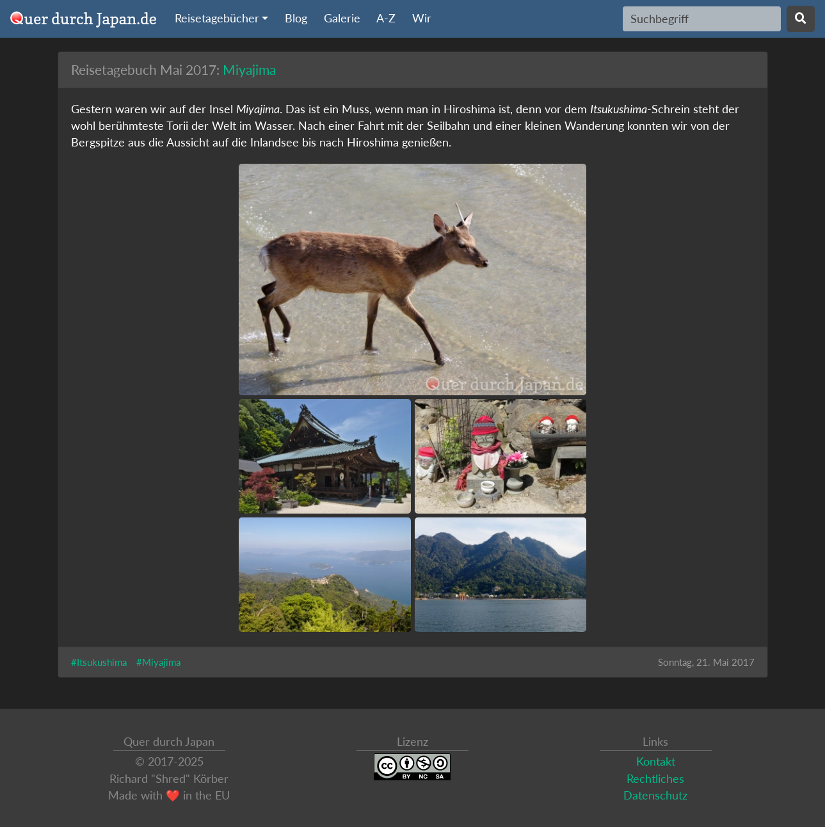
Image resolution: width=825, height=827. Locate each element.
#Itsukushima (99, 662)
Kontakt (655, 761)
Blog (296, 18)
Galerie (342, 18)
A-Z (386, 18)
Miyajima (249, 69)
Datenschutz (655, 795)
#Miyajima (158, 662)
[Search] (701, 18)
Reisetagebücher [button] (217, 18)
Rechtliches (655, 778)
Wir (421, 18)
